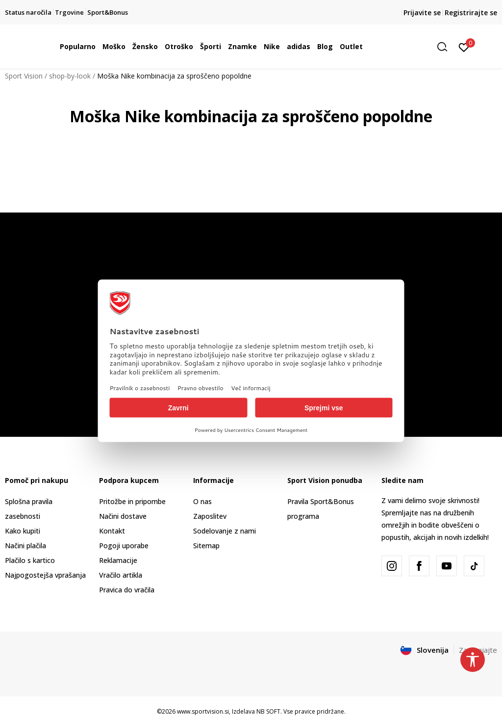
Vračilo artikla (120, 575)
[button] (446, 46)
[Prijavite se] (464, 46)
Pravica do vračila (126, 589)
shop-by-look (70, 75)
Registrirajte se (471, 12)
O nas (202, 501)
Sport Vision (24, 75)
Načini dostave (123, 516)
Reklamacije (118, 560)
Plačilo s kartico (30, 560)
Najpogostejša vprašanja (45, 575)
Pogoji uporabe (124, 545)
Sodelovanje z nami (224, 530)
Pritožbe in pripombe (132, 501)
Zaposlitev (209, 516)
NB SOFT (268, 711)
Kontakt (112, 530)
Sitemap (206, 545)
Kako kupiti (22, 530)
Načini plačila (25, 545)
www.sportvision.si (203, 711)
